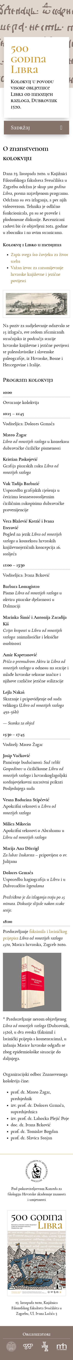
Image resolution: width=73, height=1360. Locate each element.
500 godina (28, 59)
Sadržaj (20, 127)
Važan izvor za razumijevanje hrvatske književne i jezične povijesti (37, 274)
